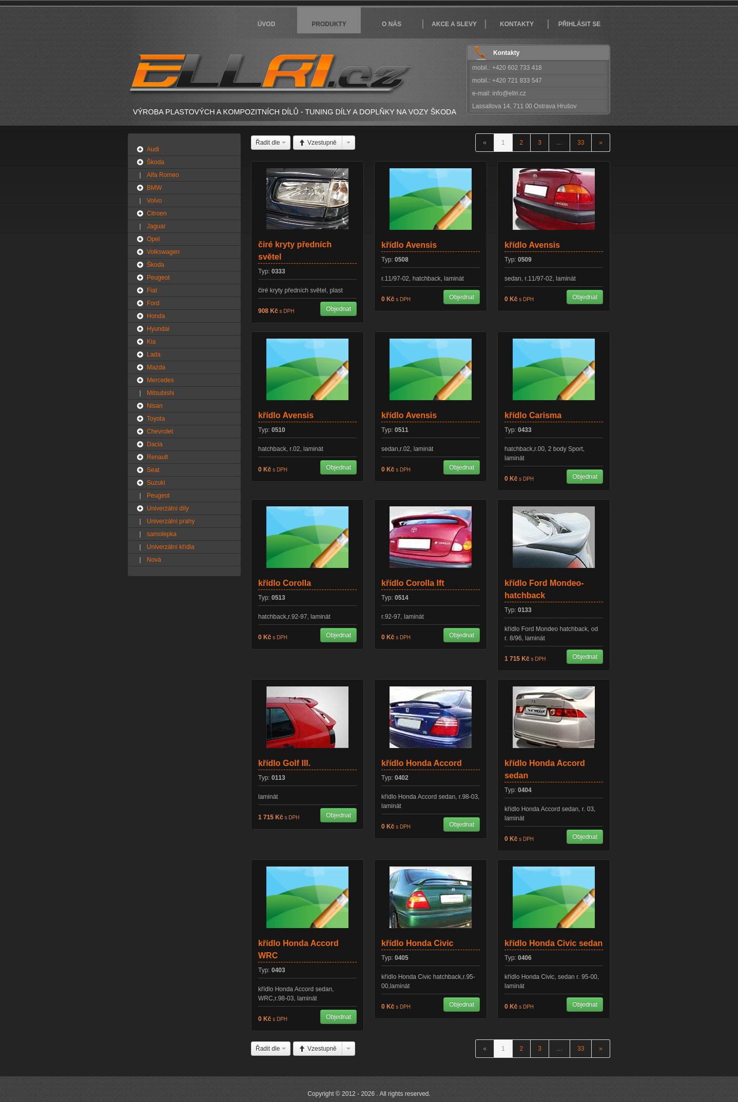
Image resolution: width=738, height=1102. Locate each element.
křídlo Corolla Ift (412, 583)
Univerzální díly (168, 508)
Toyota (156, 418)
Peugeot (158, 277)
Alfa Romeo (163, 175)
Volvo (154, 200)
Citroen (157, 213)
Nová (154, 559)
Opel (153, 239)
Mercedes (160, 380)
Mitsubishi (160, 393)
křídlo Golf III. (284, 763)
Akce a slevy (454, 24)
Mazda (156, 367)
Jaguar (156, 226)
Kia (151, 341)
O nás (391, 24)
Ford (153, 303)
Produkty (329, 24)
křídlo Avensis (409, 245)
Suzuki (156, 482)
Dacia (155, 444)
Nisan (155, 405)
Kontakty (517, 24)
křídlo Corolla (284, 583)
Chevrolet (160, 431)
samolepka (162, 534)
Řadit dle (271, 142)
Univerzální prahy (171, 521)
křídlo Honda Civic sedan (553, 943)
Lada (154, 354)
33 (580, 142)
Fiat (152, 290)
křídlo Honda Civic (417, 943)
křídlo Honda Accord (421, 763)
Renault (157, 457)
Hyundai (158, 328)
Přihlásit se (579, 24)
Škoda (155, 162)
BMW (154, 187)
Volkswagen (163, 251)
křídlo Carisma (532, 415)
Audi (153, 149)
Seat (153, 470)
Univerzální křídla (171, 546)
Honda (156, 316)
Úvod (267, 24)
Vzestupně (318, 142)
